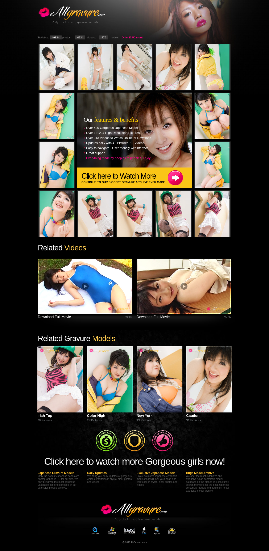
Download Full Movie (54, 317)
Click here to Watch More (137, 178)
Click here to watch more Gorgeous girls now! (134, 461)
